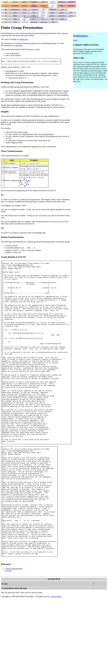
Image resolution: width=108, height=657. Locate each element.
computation (15, 5)
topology (24, 2)
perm (53, 22)
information (71, 5)
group (24, 19)
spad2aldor (53, 9)
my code (43, 12)
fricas (24, 12)
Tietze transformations (14, 626)
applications (62, 2)
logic (53, 19)
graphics (52, 15)
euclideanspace (15, 9)
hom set (34, 19)
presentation (24, 22)
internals (61, 12)
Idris (62, 9)
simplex (62, 19)
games (25, 9)
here (99, 71)
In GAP (8, 628)
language (43, 5)
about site (71, 2)
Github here (23, 39)
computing (52, 2)
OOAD (61, 5)
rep (24, 15)
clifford (15, 15)
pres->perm (34, 22)
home (75, 40)
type (43, 19)
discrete (43, 15)
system (71, 15)
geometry (15, 2)
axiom (43, 9)
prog (52, 5)
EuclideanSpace (80, 36)
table (15, 22)
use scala (34, 9)
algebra (6, 2)
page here (19, 45)
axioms (52, 12)
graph (15, 19)
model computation (34, 5)
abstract (34, 2)
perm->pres (44, 22)
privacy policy (56, 654)
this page (79, 49)
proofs (43, 2)
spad (34, 12)
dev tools (24, 5)
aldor (71, 12)
